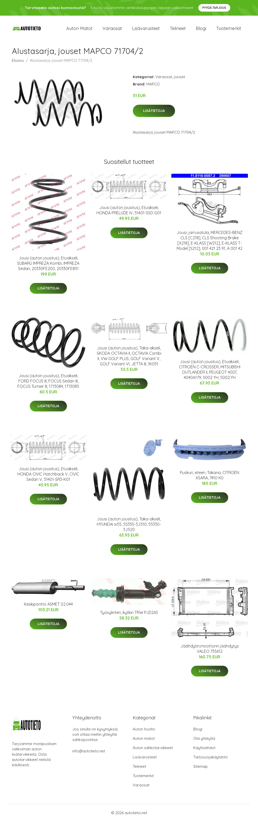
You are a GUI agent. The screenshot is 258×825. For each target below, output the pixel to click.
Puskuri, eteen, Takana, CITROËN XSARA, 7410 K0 (209, 479)
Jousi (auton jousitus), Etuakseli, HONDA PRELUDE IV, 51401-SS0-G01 (128, 214)
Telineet (178, 30)
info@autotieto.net (88, 754)
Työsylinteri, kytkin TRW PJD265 (129, 616)
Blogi (201, 30)
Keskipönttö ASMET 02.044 (48, 607)
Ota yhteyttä (204, 742)
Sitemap (200, 770)
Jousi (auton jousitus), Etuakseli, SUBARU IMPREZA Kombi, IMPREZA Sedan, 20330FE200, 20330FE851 (48, 267)
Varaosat (112, 30)
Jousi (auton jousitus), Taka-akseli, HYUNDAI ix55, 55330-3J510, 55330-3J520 (129, 528)
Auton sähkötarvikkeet (153, 751)
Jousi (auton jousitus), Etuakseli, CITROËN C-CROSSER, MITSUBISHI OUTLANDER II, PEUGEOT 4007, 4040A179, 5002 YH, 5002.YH (209, 373)
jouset (179, 80)
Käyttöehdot (204, 751)
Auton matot (79, 30)
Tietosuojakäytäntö (210, 760)
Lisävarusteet (146, 30)
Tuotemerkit (228, 30)
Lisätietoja (154, 114)
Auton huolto (144, 732)
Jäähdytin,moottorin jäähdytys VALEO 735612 (209, 652)
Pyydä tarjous (214, 8)
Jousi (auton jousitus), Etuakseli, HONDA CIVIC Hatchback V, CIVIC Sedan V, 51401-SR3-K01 (48, 477)
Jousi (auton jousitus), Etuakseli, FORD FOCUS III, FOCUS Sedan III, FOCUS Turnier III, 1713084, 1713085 (48, 384)
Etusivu (18, 64)
